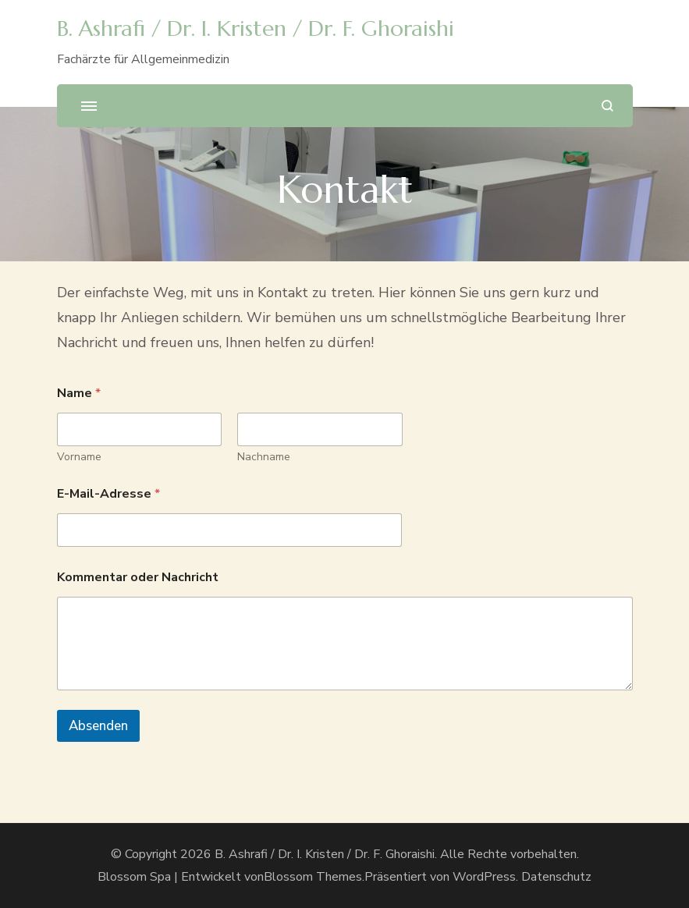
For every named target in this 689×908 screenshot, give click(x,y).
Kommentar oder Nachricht (137, 577)
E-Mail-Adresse (108, 494)
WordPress (484, 876)
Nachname (263, 456)
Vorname (79, 456)
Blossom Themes (313, 876)
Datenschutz (556, 876)
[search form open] (607, 105)
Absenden (98, 726)
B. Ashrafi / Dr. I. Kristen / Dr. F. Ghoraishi (255, 28)
